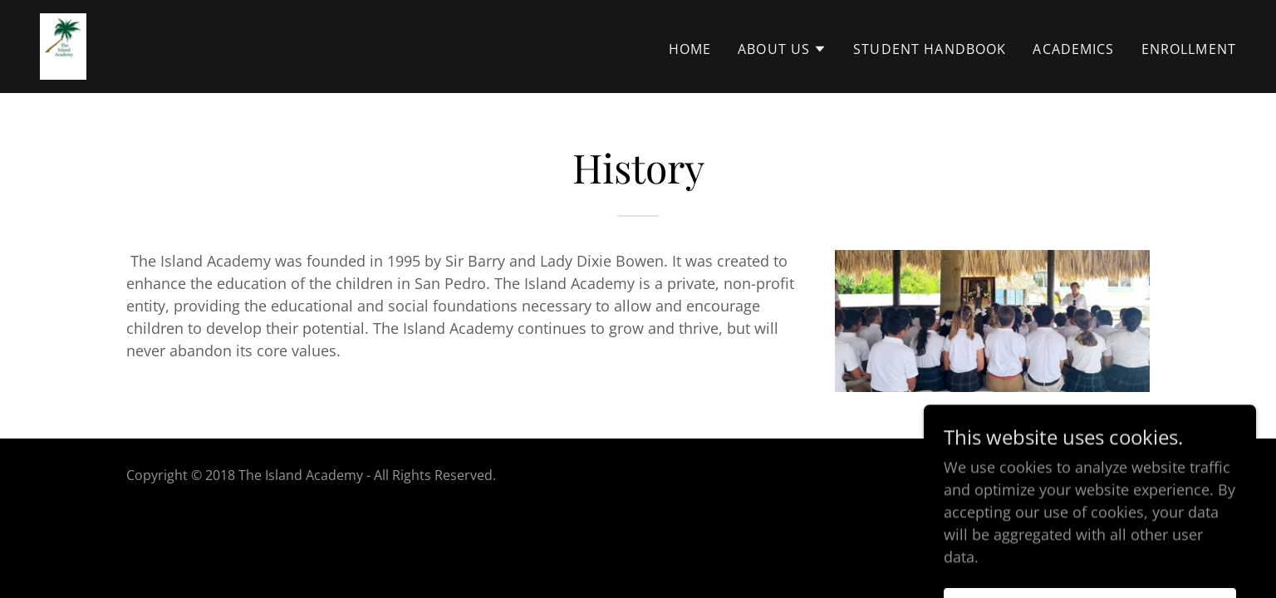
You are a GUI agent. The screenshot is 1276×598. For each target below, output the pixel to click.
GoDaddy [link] (1120, 475)
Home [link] (690, 49)
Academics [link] (1073, 49)
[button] (782, 49)
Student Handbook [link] (929, 49)
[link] (63, 45)
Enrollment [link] (1188, 49)
